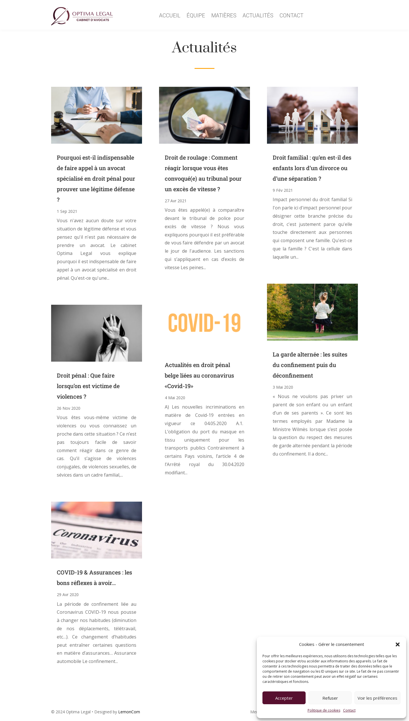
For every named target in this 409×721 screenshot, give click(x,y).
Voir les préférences (377, 698)
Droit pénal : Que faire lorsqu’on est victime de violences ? (88, 386)
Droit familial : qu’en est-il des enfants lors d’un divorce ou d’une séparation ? (312, 168)
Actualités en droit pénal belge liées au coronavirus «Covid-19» (199, 375)
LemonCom (129, 711)
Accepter (284, 698)
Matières (223, 16)
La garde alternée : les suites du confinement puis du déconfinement (310, 365)
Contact (349, 710)
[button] (397, 644)
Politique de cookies (324, 710)
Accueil (169, 16)
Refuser (330, 698)
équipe (196, 16)
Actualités (258, 16)
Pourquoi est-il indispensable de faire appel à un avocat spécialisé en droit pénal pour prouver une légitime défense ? (96, 178)
